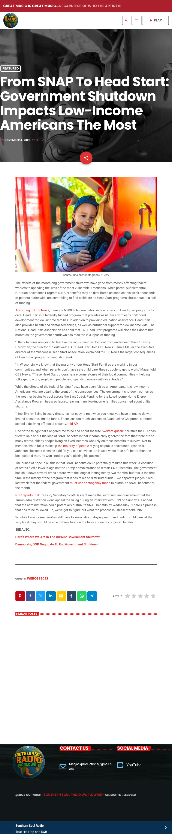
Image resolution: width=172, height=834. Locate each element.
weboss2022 (37, 578)
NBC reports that (27, 495)
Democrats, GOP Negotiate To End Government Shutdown (56, 544)
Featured (11, 68)
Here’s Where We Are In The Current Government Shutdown (58, 537)
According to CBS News (32, 310)
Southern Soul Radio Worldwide (73, 795)
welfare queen (113, 431)
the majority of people (73, 446)
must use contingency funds (90, 483)
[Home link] (10, 20)
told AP (72, 424)
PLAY (155, 20)
